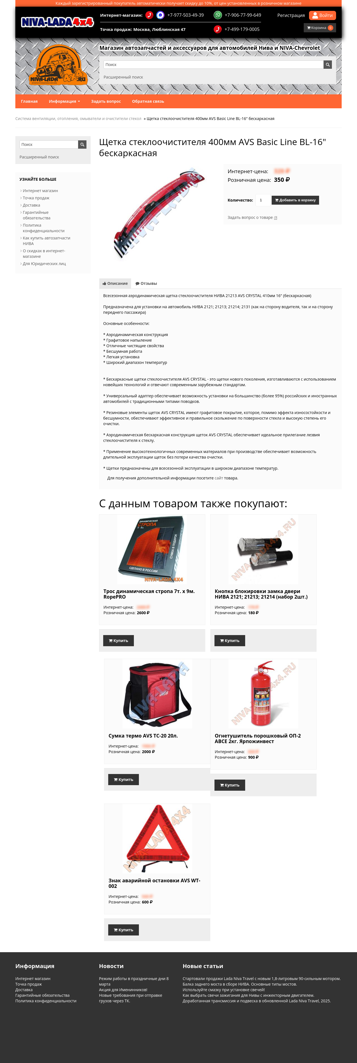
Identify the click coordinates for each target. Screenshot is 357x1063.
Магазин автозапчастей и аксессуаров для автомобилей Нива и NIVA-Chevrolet (217, 48)
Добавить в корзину (295, 200)
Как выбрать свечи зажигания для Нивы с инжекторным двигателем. (248, 996)
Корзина (320, 28)
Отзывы (146, 283)
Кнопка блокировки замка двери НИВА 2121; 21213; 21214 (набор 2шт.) (218, 597)
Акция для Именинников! (123, 990)
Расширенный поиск (124, 77)
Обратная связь (148, 101)
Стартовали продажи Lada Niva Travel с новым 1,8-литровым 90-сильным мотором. (262, 979)
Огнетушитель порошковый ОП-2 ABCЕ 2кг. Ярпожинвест (293, 740)
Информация (64, 101)
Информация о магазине (34, 1027)
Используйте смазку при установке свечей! (224, 990)
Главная (29, 101)
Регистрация (291, 15)
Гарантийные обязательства (36, 215)
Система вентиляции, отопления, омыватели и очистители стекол (78, 118)
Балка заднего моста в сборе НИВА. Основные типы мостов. (240, 985)
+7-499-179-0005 (236, 29)
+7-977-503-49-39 (174, 15)
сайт (219, 478)
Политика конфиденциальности (43, 227)
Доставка (31, 205)
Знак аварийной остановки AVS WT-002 (138, 886)
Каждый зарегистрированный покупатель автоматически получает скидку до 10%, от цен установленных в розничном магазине (178, 3)
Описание (115, 283)
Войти (322, 15)
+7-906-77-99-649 (237, 15)
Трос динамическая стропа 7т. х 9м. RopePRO (135, 594)
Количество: (240, 200)
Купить (118, 640)
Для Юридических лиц (44, 263)
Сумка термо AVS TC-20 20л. (298, 594)
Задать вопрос (106, 101)
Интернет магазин (40, 190)
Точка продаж (36, 197)
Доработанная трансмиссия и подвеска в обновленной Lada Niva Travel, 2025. (257, 1002)
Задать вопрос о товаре (250, 217)
